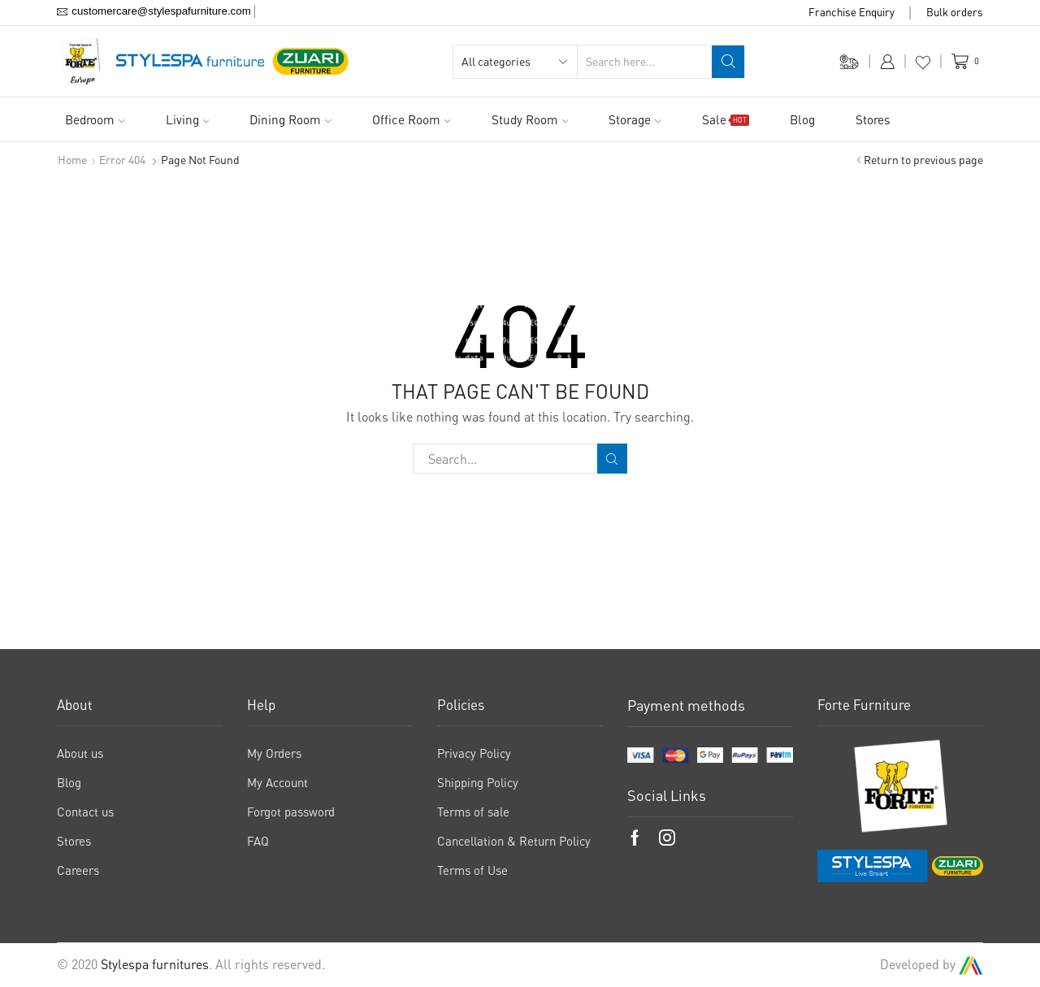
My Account (277, 782)
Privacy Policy (474, 753)
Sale (725, 119)
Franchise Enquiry (851, 12)
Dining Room (290, 119)
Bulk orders (954, 12)
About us (80, 753)
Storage (635, 119)
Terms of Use (472, 870)
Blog (802, 119)
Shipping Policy (477, 782)
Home (72, 160)
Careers (78, 870)
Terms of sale (473, 811)
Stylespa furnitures (155, 964)
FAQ (258, 840)
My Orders (274, 753)
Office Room (411, 119)
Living (188, 119)
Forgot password (291, 811)
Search (612, 459)
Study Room (530, 119)
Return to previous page (923, 160)
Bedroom (95, 119)
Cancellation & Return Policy (514, 840)
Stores (873, 119)
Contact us (85, 811)
